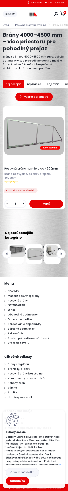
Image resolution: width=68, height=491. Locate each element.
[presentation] (6, 253)
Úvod (6, 25)
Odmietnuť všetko (22, 472)
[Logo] (34, 14)
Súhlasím (17, 481)
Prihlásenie (36, 2)
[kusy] (15, 204)
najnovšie (53, 84)
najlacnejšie (13, 84)
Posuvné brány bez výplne (30, 25)
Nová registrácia (56, 2)
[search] (56, 13)
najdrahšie (34, 84)
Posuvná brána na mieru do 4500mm (31, 168)
